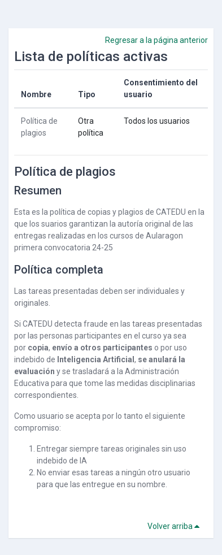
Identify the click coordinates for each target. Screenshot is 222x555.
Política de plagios (65, 171)
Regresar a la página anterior (156, 40)
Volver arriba (175, 526)
